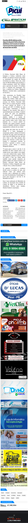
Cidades (7, 492)
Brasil (2, 492)
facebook (24, 225)
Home (4, 33)
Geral (8, 495)
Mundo (18, 495)
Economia (13, 492)
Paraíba (7, 33)
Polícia (2, 498)
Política (7, 498)
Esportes (3, 495)
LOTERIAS (13, 495)
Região (12, 498)
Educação (20, 492)
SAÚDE (17, 498)
